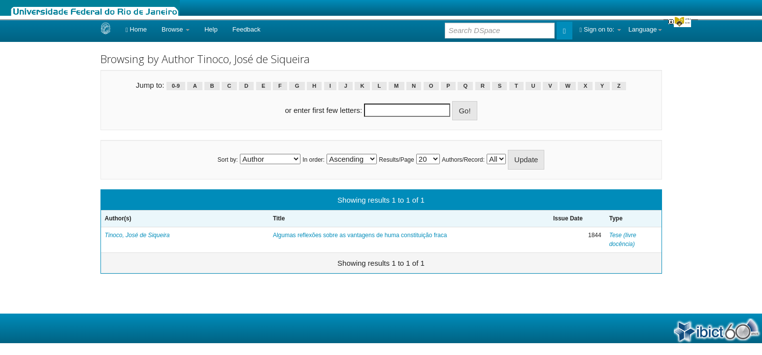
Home (136, 29)
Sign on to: (600, 29)
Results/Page (396, 159)
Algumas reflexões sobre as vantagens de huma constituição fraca (360, 235)
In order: (313, 159)
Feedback (246, 29)
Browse (176, 29)
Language (645, 29)
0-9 (176, 86)
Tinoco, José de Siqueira (137, 235)
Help (211, 29)
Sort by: (228, 159)
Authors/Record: (463, 159)
